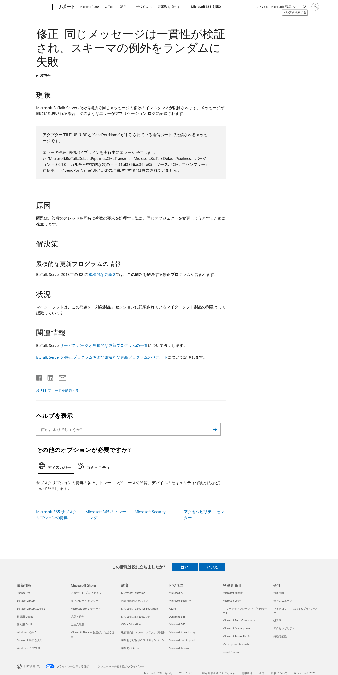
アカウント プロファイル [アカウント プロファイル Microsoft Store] (86, 593)
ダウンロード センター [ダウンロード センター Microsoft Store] (85, 600)
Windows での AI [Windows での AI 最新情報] (27, 632)
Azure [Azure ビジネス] (172, 608)
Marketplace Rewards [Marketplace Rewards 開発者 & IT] (236, 644)
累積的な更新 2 (101, 274)
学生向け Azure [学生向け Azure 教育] (130, 648)
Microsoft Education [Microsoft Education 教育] (133, 593)
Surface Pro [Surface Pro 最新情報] (23, 593)
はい (184, 566)
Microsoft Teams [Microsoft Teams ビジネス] (179, 648)
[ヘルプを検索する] (303, 6)
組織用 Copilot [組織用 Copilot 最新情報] (25, 616)
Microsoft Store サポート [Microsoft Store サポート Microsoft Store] (86, 608)
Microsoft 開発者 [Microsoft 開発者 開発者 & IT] (233, 593)
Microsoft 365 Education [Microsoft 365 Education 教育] (135, 616)
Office (109, 6)
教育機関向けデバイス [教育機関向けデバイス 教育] (134, 600)
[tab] (56, 467)
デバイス (142, 6)
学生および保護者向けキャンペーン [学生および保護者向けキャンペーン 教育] (143, 640)
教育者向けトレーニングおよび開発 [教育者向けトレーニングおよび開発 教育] (143, 632)
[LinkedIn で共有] (48, 376)
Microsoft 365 (89, 6)
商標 (261, 673)
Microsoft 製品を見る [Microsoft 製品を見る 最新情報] (29, 640)
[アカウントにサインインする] (315, 7)
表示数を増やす (169, 6)
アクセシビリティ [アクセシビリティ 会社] (284, 628)
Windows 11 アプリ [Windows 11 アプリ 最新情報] (28, 648)
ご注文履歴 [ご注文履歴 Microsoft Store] (77, 624)
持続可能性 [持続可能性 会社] (280, 636)
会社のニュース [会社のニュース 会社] (282, 600)
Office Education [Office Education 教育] (131, 624)
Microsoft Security (150, 511)
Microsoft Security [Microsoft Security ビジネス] (180, 600)
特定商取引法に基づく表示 (218, 673)
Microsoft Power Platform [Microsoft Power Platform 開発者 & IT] (238, 636)
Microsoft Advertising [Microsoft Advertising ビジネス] (182, 632)
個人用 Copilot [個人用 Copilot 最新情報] (25, 624)
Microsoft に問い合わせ (158, 673)
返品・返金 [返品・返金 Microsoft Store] (77, 616)
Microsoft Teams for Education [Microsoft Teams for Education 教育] (139, 608)
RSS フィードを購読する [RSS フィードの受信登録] (59, 390)
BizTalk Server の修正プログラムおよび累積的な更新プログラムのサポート (102, 357)
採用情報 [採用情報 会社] (278, 593)
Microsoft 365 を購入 (206, 6)
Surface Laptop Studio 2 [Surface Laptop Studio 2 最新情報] (31, 608)
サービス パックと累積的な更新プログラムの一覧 (104, 345)
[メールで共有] (60, 376)
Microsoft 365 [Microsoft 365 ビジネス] (177, 624)
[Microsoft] (34, 7)
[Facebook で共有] (39, 376)
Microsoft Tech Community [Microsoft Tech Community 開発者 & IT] (239, 620)
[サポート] (66, 7)
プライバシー (187, 673)
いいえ (212, 566)
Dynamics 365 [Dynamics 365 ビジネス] (177, 616)
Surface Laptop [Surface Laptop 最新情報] (26, 600)
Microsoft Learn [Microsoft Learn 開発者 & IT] (232, 600)
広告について (279, 673)
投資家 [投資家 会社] (277, 620)
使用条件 (246, 673)
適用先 (45, 75)
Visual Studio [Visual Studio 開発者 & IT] (231, 652)
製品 (123, 6)
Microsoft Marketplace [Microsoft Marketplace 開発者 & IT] (236, 628)
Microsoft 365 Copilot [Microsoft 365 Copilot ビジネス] (182, 640)
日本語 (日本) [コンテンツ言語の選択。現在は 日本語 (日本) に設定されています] (32, 666)
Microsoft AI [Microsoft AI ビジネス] (176, 593)
